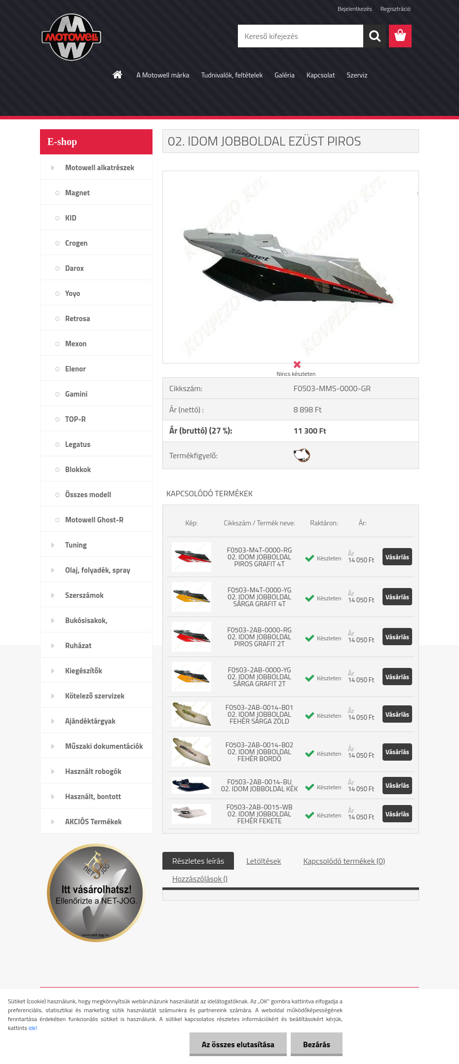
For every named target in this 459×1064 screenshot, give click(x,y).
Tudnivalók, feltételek (232, 75)
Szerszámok (84, 595)
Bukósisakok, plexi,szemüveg (90, 623)
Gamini (76, 394)
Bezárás (316, 1044)
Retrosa (77, 318)
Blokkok (78, 469)
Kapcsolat (320, 75)
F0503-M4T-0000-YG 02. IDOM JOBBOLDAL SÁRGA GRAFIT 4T (259, 597)
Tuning (76, 544)
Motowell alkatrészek (99, 167)
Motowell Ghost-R (94, 519)
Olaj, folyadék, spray (97, 570)
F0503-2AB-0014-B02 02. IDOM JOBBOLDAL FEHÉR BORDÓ (260, 751)
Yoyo (72, 293)
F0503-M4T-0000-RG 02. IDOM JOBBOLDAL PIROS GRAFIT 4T (259, 557)
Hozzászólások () (200, 878)
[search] (374, 36)
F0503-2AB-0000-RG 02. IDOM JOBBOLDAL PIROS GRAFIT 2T (259, 636)
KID (70, 217)
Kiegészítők (83, 670)
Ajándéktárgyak (90, 721)
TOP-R (75, 419)
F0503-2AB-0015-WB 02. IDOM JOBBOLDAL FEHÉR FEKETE (260, 814)
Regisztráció (396, 8)
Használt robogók (93, 771)
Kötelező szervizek (94, 695)
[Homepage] (118, 74)
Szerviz (357, 75)
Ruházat (78, 645)
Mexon (76, 343)
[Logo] (108, 36)
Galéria (284, 75)
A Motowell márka (162, 75)
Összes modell (88, 494)
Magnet (77, 192)
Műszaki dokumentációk (104, 746)
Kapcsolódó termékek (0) (344, 861)
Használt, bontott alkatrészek (93, 799)
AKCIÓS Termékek (93, 821)
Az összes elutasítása (238, 1044)
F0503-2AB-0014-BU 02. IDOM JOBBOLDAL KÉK (259, 785)
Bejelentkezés (355, 8)
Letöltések (263, 861)
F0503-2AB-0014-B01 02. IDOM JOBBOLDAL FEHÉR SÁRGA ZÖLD (260, 714)
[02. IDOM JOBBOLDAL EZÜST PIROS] (291, 175)
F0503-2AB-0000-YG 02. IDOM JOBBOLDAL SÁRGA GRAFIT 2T (259, 676)
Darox (74, 268)
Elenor (75, 368)
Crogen (76, 243)
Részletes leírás (198, 861)
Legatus (77, 444)
